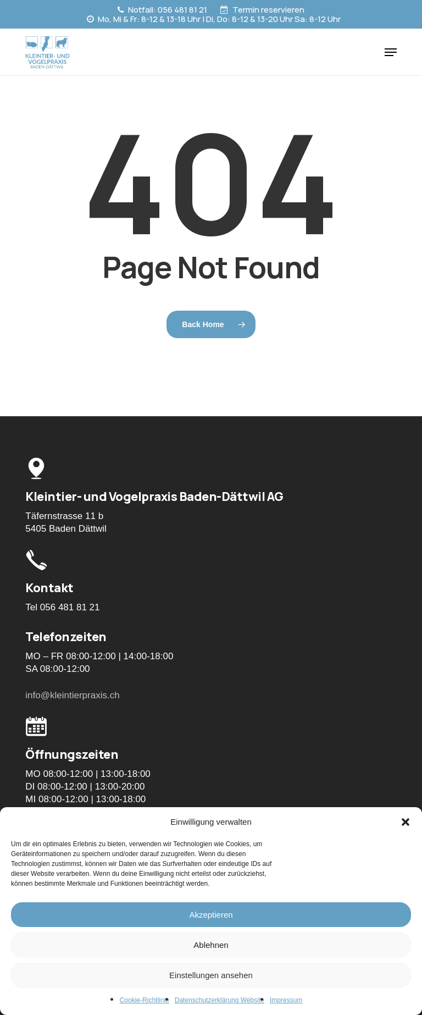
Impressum (286, 1000)
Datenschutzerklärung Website (219, 1000)
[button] (405, 822)
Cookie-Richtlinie (144, 1000)
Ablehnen (210, 945)
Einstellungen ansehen (211, 975)
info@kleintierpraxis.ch (72, 695)
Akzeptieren (210, 914)
